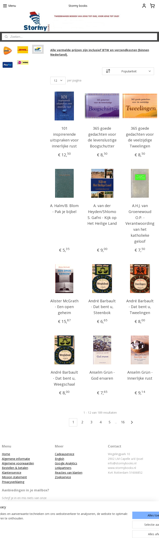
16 (123, 422)
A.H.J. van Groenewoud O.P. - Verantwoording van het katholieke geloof (139, 223)
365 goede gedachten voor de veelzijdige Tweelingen (140, 137)
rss (72, 530)
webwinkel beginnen (88, 530)
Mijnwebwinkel (124, 530)
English (59, 459)
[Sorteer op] (128, 71)
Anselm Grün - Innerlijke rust (140, 375)
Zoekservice (63, 477)
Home (6, 454)
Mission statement (14, 477)
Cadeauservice (64, 454)
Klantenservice (11, 472)
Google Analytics (66, 463)
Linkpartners (63, 468)
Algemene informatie (16, 459)
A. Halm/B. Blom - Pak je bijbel (64, 208)
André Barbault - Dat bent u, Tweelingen (140, 306)
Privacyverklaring (13, 482)
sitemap (63, 530)
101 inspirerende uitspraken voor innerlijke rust (64, 137)
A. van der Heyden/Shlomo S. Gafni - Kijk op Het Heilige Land (102, 214)
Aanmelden (12, 512)
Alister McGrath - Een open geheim (64, 306)
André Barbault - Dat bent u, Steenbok (102, 306)
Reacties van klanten (68, 472)
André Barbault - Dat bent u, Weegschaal (64, 378)
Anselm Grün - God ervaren (102, 375)
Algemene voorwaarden (18, 463)
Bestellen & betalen (15, 468)
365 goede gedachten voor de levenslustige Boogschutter (102, 137)
